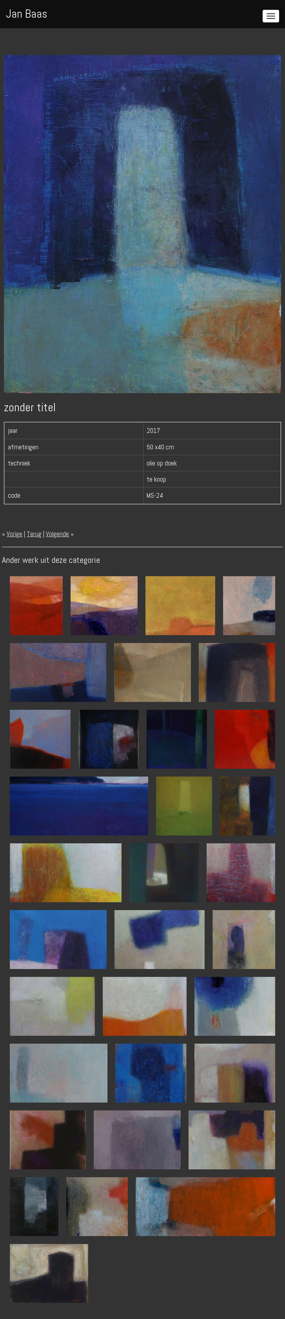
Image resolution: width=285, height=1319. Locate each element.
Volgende (57, 533)
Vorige (14, 533)
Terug (34, 533)
